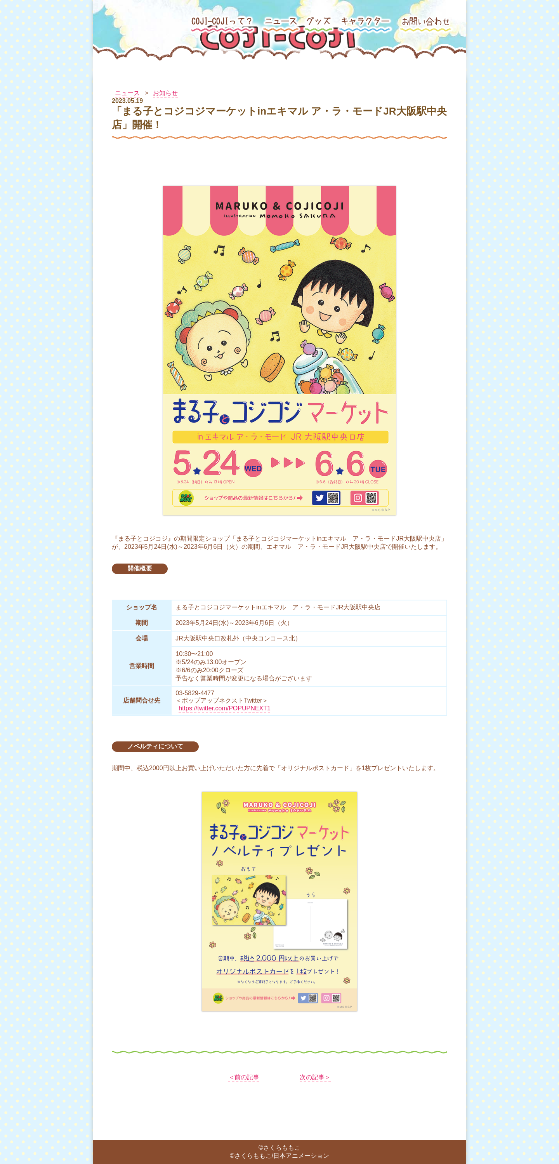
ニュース (127, 93)
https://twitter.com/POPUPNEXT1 (225, 708)
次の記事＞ (315, 1077)
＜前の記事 (243, 1077)
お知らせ (165, 93)
